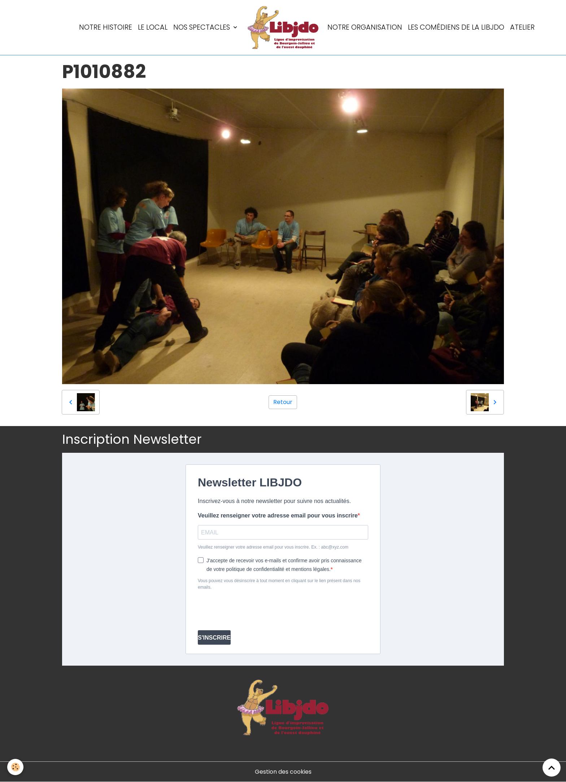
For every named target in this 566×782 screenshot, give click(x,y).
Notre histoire (105, 27)
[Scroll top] (552, 768)
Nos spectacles (202, 27)
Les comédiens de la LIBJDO (456, 27)
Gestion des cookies (283, 772)
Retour (282, 402)
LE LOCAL (152, 27)
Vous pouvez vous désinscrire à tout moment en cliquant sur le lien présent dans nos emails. (279, 584)
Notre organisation (364, 27)
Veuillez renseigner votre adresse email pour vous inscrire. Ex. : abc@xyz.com (273, 547)
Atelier (522, 27)
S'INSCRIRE (214, 638)
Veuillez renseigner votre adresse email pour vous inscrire (278, 515)
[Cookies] (15, 767)
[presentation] (253, 610)
